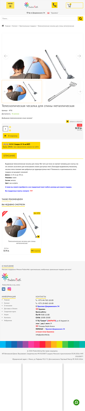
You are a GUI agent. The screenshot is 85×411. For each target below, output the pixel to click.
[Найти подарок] (80, 18)
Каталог (15, 26)
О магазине (8, 306)
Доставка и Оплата (10, 309)
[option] (22, 233)
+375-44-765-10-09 (45, 300)
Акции (6, 314)
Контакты (7, 317)
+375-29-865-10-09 (45, 303)
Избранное (8, 320)
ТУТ (31, 191)
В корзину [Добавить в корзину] (12, 136)
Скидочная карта (10, 312)
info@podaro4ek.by (43, 335)
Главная (7, 26)
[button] (79, 56)
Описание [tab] (9, 155)
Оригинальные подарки (27, 26)
